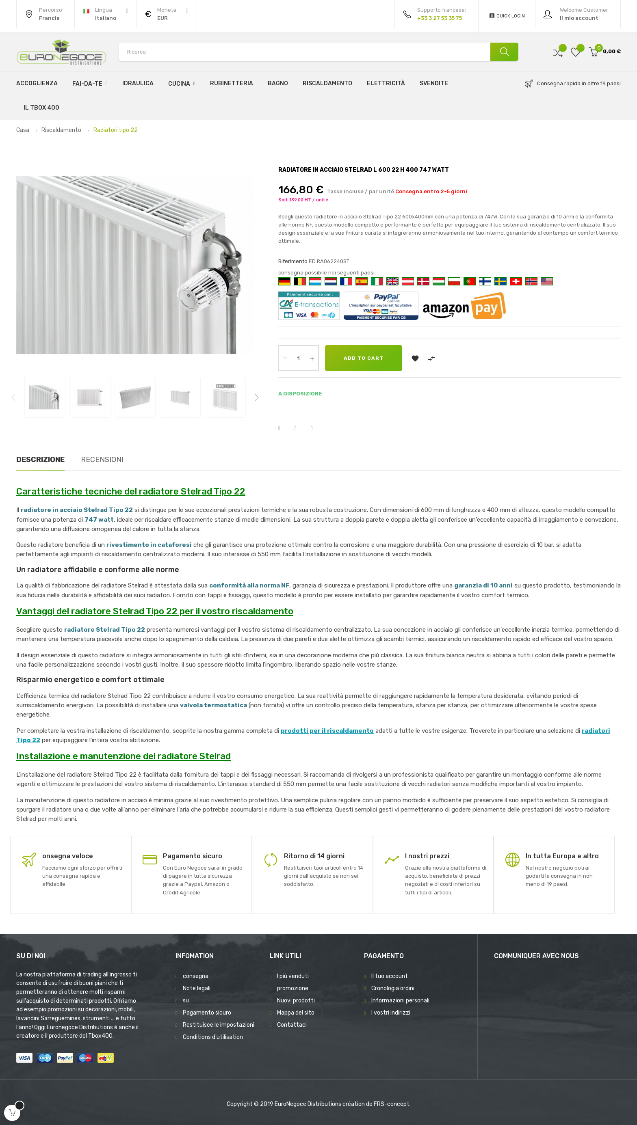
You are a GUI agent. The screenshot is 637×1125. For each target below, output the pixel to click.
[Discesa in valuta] (167, 14)
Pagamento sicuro (207, 1012)
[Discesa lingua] (105, 14)
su (186, 1000)
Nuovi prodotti (296, 1000)
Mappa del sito (295, 1012)
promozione (292, 988)
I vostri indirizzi (390, 1012)
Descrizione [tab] (40, 459)
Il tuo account (389, 976)
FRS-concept (392, 1104)
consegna (195, 976)
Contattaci (292, 1024)
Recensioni (102, 459)
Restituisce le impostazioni (218, 1024)
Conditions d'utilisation (213, 1037)
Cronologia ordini (392, 988)
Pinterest (317, 428)
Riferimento (293, 261)
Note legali (196, 988)
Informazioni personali (400, 1000)
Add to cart (364, 358)
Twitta (301, 428)
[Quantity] (298, 358)
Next (256, 397)
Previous (13, 397)
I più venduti (293, 976)
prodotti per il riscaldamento (327, 730)
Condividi (284, 428)
